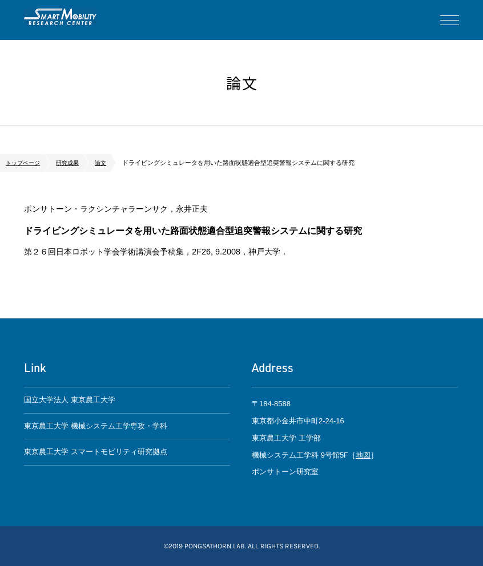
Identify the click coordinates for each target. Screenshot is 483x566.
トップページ (24, 162)
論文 (106, 162)
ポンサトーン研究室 (67, 20)
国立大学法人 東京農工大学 (69, 401)
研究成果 (71, 162)
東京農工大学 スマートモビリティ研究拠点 (95, 456)
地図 (363, 454)
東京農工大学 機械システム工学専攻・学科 (95, 428)
